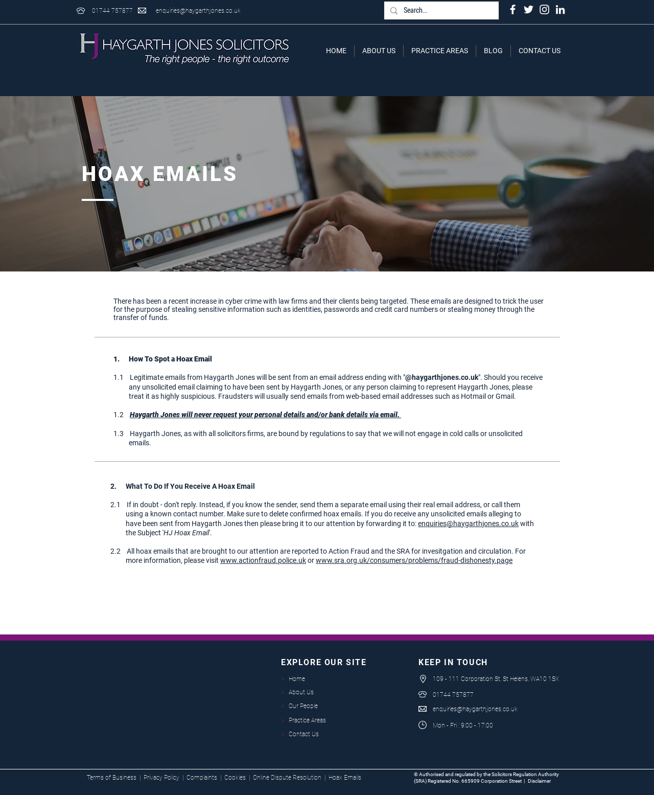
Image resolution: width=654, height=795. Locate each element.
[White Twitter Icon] (528, 9)
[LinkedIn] (560, 9)
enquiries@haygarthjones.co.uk (198, 10)
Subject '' (173, 533)
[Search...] (440, 11)
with (526, 523)
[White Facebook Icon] (512, 9)
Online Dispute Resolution (287, 777)
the (123, 533)
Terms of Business (111, 777)
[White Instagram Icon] (544, 9)
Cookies (235, 777)
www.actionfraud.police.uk (263, 560)
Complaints (201, 777)
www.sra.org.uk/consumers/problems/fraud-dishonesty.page (414, 560)
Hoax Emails (345, 777)
